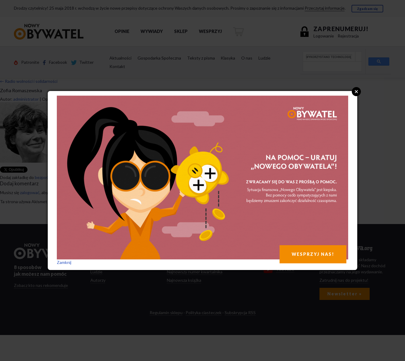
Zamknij (64, 262)
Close (356, 91)
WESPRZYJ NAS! (313, 254)
